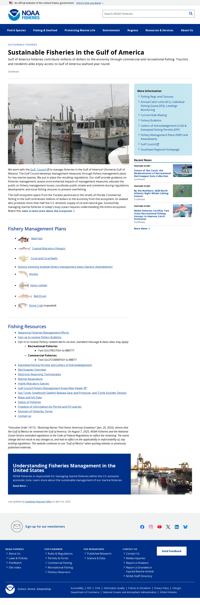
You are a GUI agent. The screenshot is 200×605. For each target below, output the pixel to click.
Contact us (24, 416)
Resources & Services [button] (159, 30)
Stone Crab (36, 305)
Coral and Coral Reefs (44, 258)
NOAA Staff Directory (139, 576)
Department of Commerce (85, 592)
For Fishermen (53, 549)
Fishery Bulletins (151, 120)
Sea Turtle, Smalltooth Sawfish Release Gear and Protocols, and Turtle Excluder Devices (72, 393)
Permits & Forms (58, 558)
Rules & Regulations (60, 553)
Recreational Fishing (60, 567)
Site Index (15, 567)
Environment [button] (111, 30)
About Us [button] (187, 30)
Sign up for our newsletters (45, 526)
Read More (19, 485)
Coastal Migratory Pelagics (48, 248)
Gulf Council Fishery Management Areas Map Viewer (50, 388)
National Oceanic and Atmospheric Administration (130, 592)
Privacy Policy (161, 588)
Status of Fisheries (29, 402)
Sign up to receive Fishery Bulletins (39, 337)
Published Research (99, 553)
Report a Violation (137, 563)
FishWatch (15, 563)
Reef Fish (36, 238)
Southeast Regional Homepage (160, 149)
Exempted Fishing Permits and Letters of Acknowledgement (55, 365)
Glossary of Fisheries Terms (35, 411)
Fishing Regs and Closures (157, 96)
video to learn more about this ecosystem (47, 211)
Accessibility (77, 588)
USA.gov (176, 588)
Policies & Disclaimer (139, 588)
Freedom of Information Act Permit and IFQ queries (49, 407)
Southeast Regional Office (38, 501)
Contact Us (130, 549)
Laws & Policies (18, 558)
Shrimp (33, 274)
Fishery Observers (59, 572)
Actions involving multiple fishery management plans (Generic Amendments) (65, 267)
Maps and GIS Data (30, 397)
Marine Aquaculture (30, 379)
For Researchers (94, 549)
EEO (89, 588)
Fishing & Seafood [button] (45, 30)
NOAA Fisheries (14, 549)
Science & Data (96, 558)
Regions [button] (132, 30)
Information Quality (114, 588)
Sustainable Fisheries (22, 44)
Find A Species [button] (16, 30)
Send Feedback (172, 551)
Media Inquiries (135, 558)
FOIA (97, 588)
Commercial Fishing (60, 563)
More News (141, 228)
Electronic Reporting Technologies (39, 374)
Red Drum (40, 296)
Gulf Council (38, 169)
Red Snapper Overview (32, 369)
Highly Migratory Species (33, 383)
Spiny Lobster (38, 285)
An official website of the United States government (55, 3)
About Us (14, 553)
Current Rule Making (154, 115)
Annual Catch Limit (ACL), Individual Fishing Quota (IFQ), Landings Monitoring (162, 106)
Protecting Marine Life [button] (80, 30)
